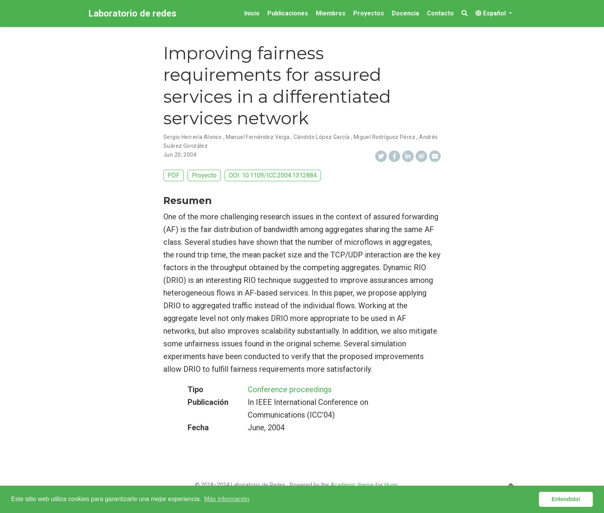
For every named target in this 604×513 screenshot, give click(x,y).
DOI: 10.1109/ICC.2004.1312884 (273, 175)
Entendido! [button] (566, 499)
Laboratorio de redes (132, 13)
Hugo (391, 484)
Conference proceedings (290, 389)
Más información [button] (226, 499)
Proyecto (204, 175)
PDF (174, 175)
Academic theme (352, 484)
